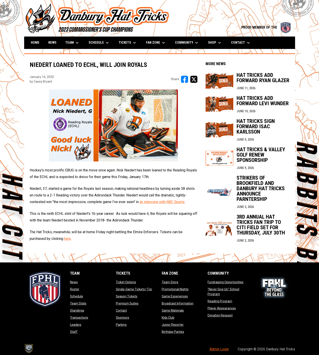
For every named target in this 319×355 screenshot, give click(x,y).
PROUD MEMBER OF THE (266, 27)
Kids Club (168, 317)
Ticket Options (126, 282)
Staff (74, 332)
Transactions (79, 317)
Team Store (170, 282)
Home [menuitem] (35, 43)
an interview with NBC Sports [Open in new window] (162, 202)
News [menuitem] (52, 43)
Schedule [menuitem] (99, 42)
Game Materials (173, 310)
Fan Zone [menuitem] (156, 42)
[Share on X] (193, 79)
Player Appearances (222, 308)
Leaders (75, 324)
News (74, 282)
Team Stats (78, 303)
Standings (77, 310)
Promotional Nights (175, 289)
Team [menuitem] (72, 42)
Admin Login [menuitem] (219, 349)
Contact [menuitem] (241, 42)
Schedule (76, 296)
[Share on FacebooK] (184, 79)
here (67, 239)
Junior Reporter (173, 324)
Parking (121, 324)
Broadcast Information (177, 303)
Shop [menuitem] (215, 42)
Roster (74, 289)
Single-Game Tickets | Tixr (134, 289)
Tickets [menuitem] (128, 42)
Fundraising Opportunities (225, 282)
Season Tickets (126, 296)
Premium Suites (127, 303)
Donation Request (220, 315)
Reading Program (220, 301)
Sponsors (122, 317)
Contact (121, 310)
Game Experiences (175, 296)
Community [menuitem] (187, 42)
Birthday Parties (173, 332)
